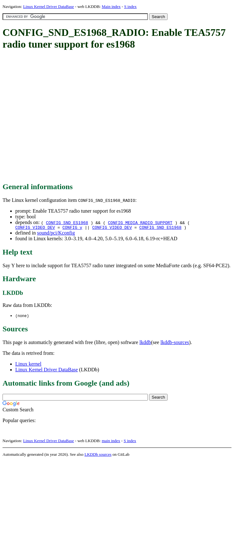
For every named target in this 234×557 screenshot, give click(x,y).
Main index (111, 6)
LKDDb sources (98, 455)
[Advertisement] (59, 116)
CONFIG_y (72, 228)
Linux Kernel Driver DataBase (48, 6)
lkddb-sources (175, 343)
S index (130, 6)
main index (111, 442)
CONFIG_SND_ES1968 (67, 222)
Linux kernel (28, 365)
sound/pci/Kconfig (56, 233)
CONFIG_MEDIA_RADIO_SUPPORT (140, 222)
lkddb (145, 343)
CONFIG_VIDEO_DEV (35, 228)
